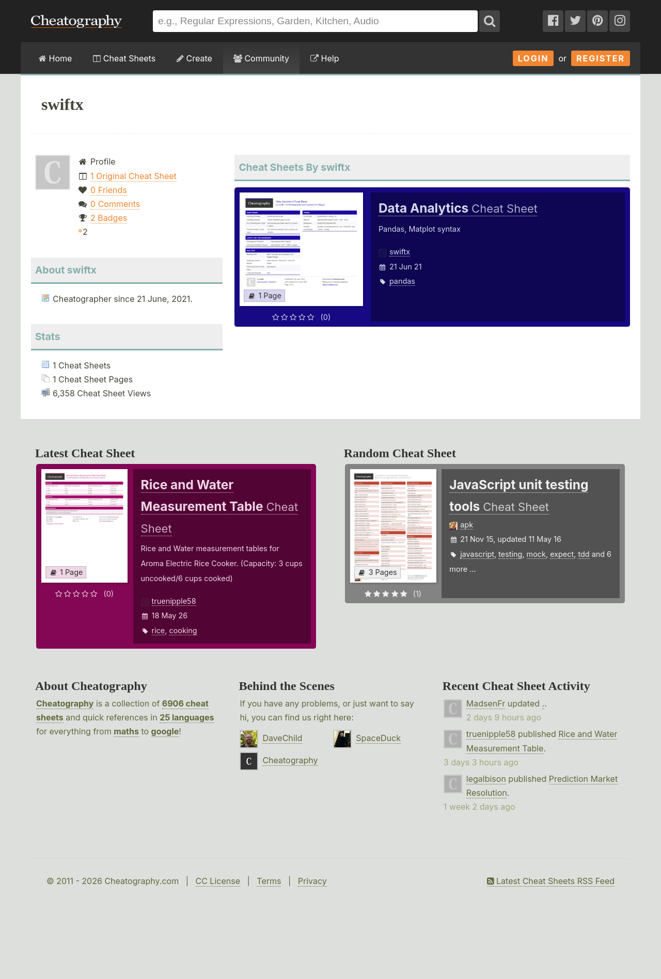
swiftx (399, 251)
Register (600, 58)
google (165, 731)
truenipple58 (174, 601)
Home (55, 58)
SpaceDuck (378, 738)
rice (158, 630)
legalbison (486, 779)
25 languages (187, 717)
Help (324, 58)
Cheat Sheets (124, 58)
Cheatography (64, 703)
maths (126, 731)
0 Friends (108, 190)
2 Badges (108, 218)
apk (466, 524)
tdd (583, 554)
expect (562, 554)
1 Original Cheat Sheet (133, 176)
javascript (477, 554)
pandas (402, 281)
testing (510, 554)
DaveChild (282, 738)
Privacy (312, 881)
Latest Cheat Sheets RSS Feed (551, 881)
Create (194, 58)
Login (533, 58)
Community (261, 58)
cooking (183, 630)
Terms (269, 881)
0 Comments (115, 204)
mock (536, 554)
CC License (217, 881)
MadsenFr (485, 703)
